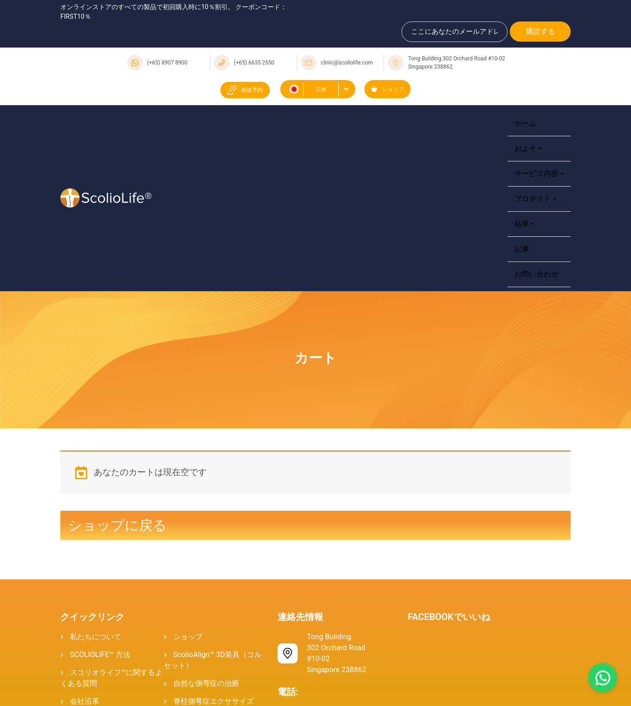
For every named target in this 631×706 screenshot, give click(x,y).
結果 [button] (521, 223)
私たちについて (95, 636)
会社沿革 (84, 701)
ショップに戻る (117, 525)
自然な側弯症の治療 (206, 683)
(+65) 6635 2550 (254, 62)
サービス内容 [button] (536, 173)
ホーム (525, 123)
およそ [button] (525, 148)
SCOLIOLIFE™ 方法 (100, 654)
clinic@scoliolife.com (347, 62)
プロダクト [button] (532, 198)
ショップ (387, 89)
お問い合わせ (536, 274)
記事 (521, 249)
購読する (540, 31)
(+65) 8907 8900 (167, 62)
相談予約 (245, 90)
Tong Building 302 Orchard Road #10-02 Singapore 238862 (456, 62)
